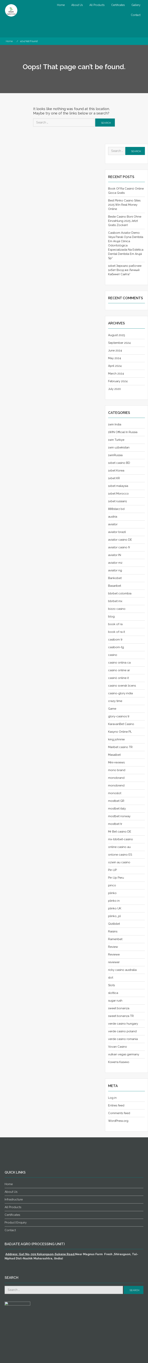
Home (61, 5)
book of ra (115, 624)
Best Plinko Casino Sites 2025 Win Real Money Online (124, 205)
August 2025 (116, 335)
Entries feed (116, 1105)
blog (111, 616)
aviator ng (115, 570)
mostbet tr (115, 824)
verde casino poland (122, 1031)
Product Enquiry (16, 1350)
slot (110, 977)
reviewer (114, 962)
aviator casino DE (120, 539)
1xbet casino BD (119, 463)
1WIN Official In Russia (122, 432)
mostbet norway (119, 816)
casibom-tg (116, 647)
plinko (112, 893)
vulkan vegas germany (123, 1054)
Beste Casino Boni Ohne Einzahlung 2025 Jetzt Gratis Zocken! (124, 221)
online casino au (119, 847)
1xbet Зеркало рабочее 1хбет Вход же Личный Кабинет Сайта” (124, 270)
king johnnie (116, 739)
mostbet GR (116, 801)
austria (112, 516)
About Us (77, 5)
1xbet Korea (116, 470)
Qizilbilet (114, 924)
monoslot (114, 793)
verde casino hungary (123, 1023)
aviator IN (114, 555)
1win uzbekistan (119, 447)
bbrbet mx (115, 601)
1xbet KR (114, 478)
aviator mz (115, 562)
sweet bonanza (118, 1008)
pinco (112, 885)
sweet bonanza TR (121, 1016)
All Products (97, 5)
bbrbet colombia (119, 593)
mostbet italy (117, 808)
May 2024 (114, 358)
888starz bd (116, 509)
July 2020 (114, 389)
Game (112, 708)
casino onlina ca (119, 662)
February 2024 (118, 381)
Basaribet (114, 585)
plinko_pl (114, 916)
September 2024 (119, 343)
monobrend (116, 785)
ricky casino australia (122, 970)
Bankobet (115, 578)
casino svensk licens (122, 685)
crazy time (115, 701)
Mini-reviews (116, 762)
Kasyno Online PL (120, 731)
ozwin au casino (119, 862)
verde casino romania (123, 1039)
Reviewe (114, 954)
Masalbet (114, 754)
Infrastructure (14, 1327)
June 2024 (115, 350)
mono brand (116, 770)
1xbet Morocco (118, 493)
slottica (113, 993)
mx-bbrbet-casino (120, 839)
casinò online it (118, 678)
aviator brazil (117, 532)
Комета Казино (118, 1062)
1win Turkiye (116, 440)
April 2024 (115, 366)
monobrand (116, 778)
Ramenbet (115, 939)
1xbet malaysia (118, 486)
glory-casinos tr (119, 716)
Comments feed (119, 1113)
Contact (135, 15)
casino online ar (119, 670)
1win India (114, 424)
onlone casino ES (120, 854)
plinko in (114, 900)
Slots (111, 985)
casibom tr (115, 639)
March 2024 (116, 373)
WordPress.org (118, 1121)
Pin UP (112, 870)
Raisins (112, 931)
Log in (112, 1098)
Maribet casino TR (120, 747)
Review (113, 947)
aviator (113, 524)
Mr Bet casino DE (119, 831)
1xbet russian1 (117, 501)
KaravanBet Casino (121, 724)
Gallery (135, 5)
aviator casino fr (119, 547)
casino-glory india (120, 693)
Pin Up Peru (116, 877)
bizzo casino (116, 609)
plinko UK (114, 908)
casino (112, 655)
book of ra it (116, 632)
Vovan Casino (117, 1046)
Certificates (118, 5)
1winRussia (115, 455)
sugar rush (115, 1000)
